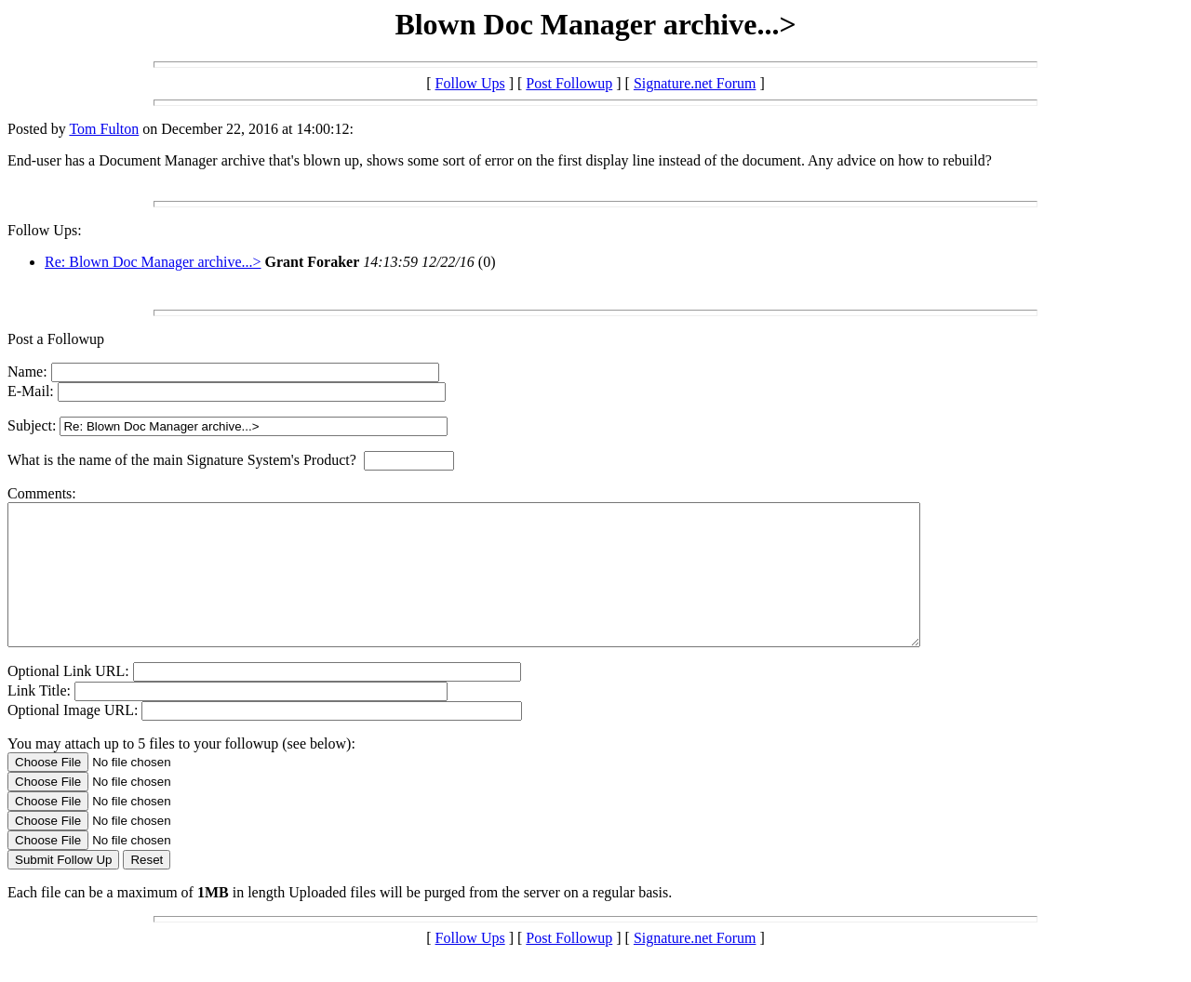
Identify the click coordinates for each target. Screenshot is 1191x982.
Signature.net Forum (695, 83)
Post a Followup (55, 339)
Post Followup (569, 83)
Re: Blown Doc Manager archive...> (153, 262)
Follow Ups (470, 83)
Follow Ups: (44, 230)
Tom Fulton (104, 129)
